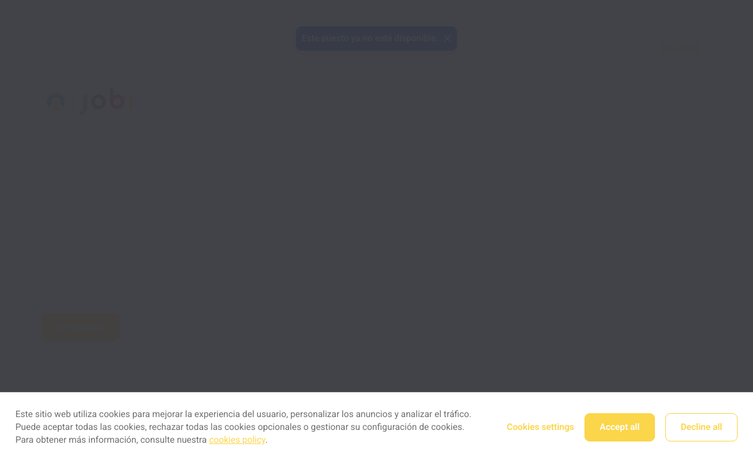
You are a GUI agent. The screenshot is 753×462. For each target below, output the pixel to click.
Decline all (701, 427)
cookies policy (237, 440)
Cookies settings (540, 427)
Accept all (620, 427)
